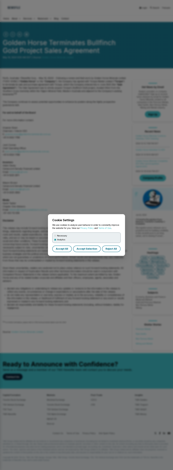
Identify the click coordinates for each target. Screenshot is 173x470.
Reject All (111, 248)
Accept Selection (87, 248)
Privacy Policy (87, 228)
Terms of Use (104, 228)
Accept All (62, 248)
